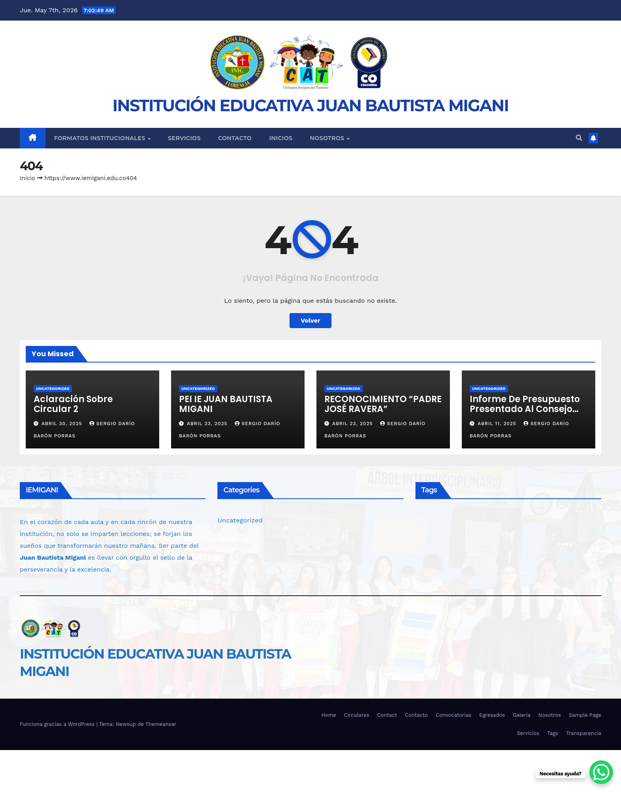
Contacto (235, 138)
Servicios (184, 138)
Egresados (492, 715)
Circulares (357, 715)
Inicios (281, 138)
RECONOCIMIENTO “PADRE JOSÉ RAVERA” (383, 404)
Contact (387, 715)
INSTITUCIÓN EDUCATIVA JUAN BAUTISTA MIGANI (310, 105)
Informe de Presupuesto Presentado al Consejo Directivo (525, 409)
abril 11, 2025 (498, 423)
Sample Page (585, 715)
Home (328, 715)
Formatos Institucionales (100, 138)
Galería (521, 715)
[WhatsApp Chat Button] (601, 772)
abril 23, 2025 (208, 423)
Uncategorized (53, 388)
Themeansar (160, 724)
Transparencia (583, 733)
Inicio (27, 178)
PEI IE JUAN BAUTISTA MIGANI (225, 404)
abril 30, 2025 (63, 423)
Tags (552, 733)
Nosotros (328, 138)
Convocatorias (453, 715)
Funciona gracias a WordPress (58, 724)
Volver (310, 320)
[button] (579, 138)
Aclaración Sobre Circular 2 (73, 404)
